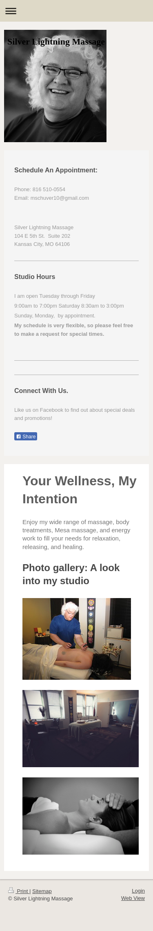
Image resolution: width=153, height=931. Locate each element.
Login (138, 891)
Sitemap (42, 891)
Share (25, 437)
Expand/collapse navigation (76, 11)
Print (18, 891)
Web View (133, 898)
